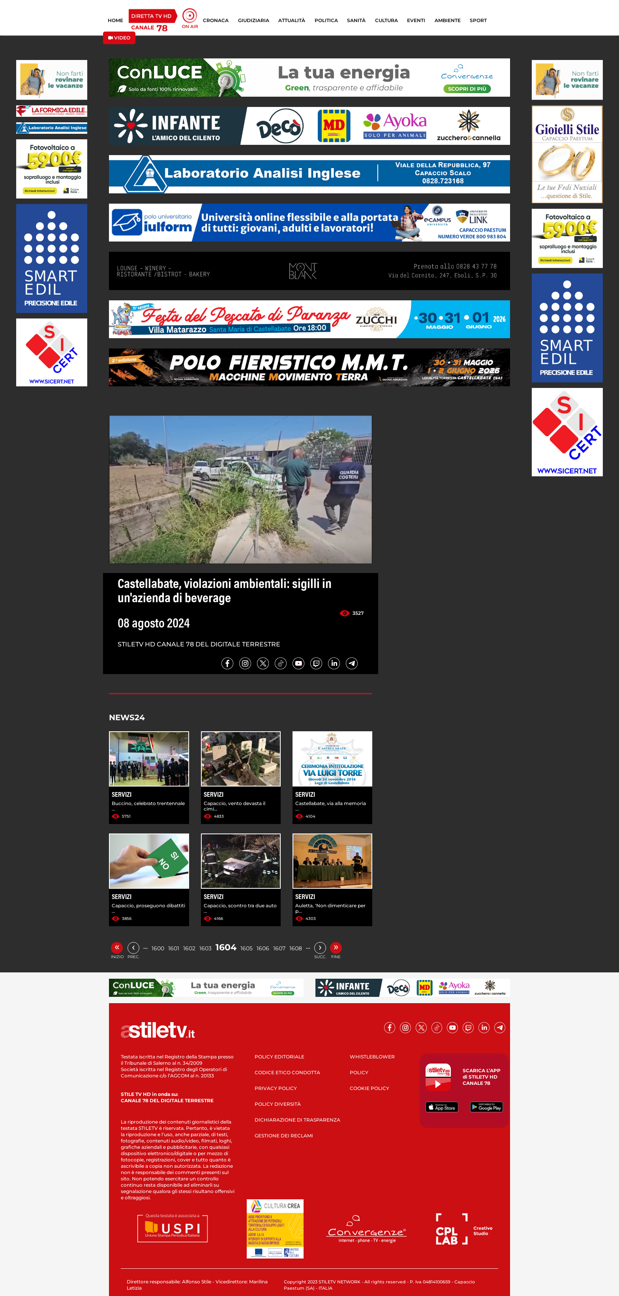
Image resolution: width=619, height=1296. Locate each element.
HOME (115, 20)
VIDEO (119, 38)
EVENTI (416, 20)
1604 (226, 947)
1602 (189, 948)
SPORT (478, 20)
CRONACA (216, 20)
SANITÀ (356, 20)
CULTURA (386, 20)
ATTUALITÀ (291, 20)
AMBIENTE (448, 20)
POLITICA (326, 20)
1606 (263, 948)
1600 (158, 948)
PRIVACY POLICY (276, 1088)
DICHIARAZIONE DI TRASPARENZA (297, 1120)
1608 (295, 948)
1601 (173, 948)
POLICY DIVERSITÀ (278, 1104)
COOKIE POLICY (369, 1088)
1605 (246, 948)
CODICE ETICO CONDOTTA (287, 1072)
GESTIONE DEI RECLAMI (284, 1136)
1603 (205, 948)
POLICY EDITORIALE (279, 1057)
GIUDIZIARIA (253, 20)
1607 (279, 948)
